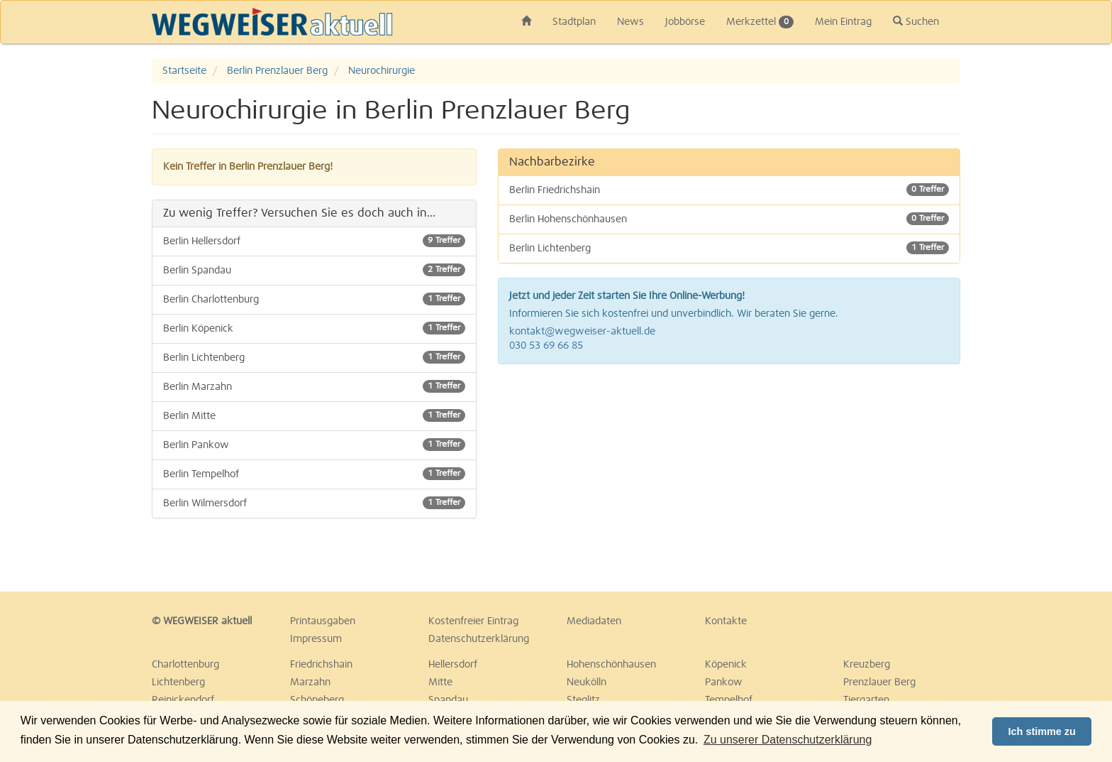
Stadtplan (574, 22)
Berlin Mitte (314, 415)
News (630, 22)
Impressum (316, 639)
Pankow (724, 682)
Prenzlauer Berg (879, 682)
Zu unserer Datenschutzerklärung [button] (788, 740)
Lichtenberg (178, 682)
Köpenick (726, 665)
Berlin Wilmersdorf (314, 502)
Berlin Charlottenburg (314, 299)
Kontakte (726, 621)
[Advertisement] (729, 478)
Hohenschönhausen (611, 665)
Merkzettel (760, 22)
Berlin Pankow (314, 444)
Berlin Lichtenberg (314, 357)
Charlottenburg (185, 665)
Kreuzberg (866, 665)
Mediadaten (594, 621)
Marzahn (310, 682)
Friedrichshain (321, 665)
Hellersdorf (452, 665)
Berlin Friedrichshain (729, 189)
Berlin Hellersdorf (314, 240)
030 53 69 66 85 (546, 346)
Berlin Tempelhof (314, 473)
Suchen (916, 21)
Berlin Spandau (314, 269)
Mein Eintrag (843, 22)
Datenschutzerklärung (478, 639)
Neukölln (586, 682)
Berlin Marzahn (314, 386)
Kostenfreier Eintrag (473, 621)
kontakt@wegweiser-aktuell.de (582, 332)
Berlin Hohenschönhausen (729, 218)
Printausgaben (322, 621)
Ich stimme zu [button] (1042, 731)
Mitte (440, 682)
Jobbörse (685, 22)
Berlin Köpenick (314, 328)
